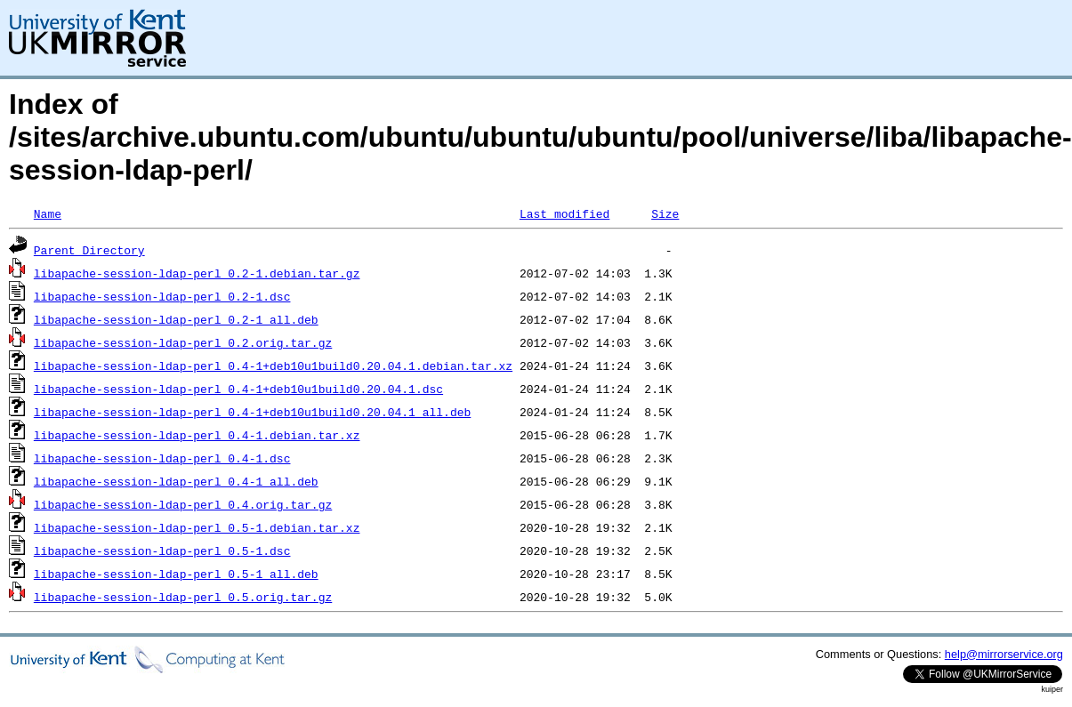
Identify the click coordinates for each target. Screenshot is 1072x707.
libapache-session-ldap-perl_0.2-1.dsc (162, 296)
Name (47, 213)
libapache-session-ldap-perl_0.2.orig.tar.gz (183, 342)
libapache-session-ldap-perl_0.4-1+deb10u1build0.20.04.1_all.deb (252, 412)
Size (665, 213)
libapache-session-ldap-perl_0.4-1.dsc (162, 458)
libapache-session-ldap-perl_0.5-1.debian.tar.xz (197, 527)
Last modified (564, 213)
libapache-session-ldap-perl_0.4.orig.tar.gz (183, 504)
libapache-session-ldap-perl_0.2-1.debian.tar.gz (197, 273)
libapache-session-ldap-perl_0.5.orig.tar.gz (183, 597)
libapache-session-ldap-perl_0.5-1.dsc (162, 550)
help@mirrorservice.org (1004, 654)
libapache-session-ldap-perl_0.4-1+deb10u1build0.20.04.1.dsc (238, 389)
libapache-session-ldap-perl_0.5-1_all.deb (176, 574)
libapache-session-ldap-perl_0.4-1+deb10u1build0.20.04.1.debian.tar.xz (273, 366)
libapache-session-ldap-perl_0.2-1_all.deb (176, 319)
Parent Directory (89, 250)
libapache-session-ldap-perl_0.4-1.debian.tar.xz (197, 435)
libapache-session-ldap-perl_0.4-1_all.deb (176, 481)
